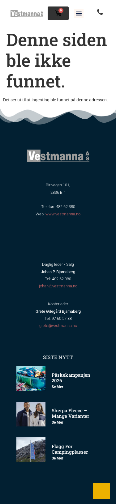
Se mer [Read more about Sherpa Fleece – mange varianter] (57, 422)
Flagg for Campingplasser (70, 449)
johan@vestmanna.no (58, 286)
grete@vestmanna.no (58, 325)
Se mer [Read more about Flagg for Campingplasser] (57, 458)
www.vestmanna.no (62, 214)
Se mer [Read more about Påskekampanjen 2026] (57, 387)
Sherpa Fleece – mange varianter (70, 413)
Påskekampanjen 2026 (71, 377)
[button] (79, 13)
